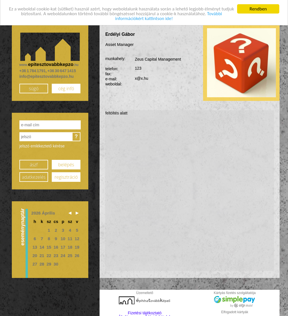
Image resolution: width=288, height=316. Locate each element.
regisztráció (66, 176)
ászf (34, 163)
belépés (66, 163)
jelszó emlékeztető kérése (42, 144)
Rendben (258, 7)
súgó (34, 87)
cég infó (66, 87)
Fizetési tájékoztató (145, 311)
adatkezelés (34, 176)
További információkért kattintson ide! (168, 15)
